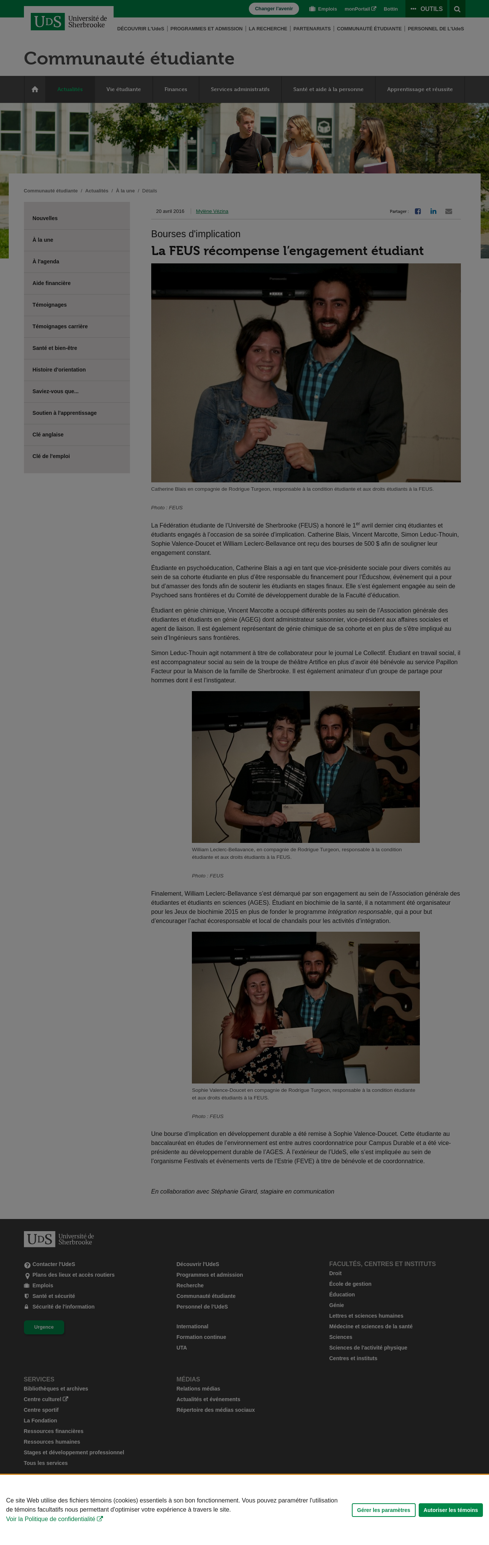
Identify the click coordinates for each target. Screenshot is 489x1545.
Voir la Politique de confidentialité (50, 1519)
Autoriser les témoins (451, 1510)
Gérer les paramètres (383, 1510)
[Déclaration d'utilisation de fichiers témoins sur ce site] (244, 1510)
